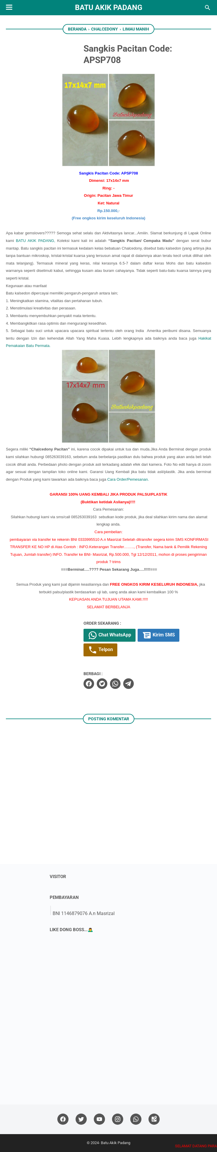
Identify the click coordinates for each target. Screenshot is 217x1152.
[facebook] (89, 683)
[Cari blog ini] (207, 7)
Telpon (100, 650)
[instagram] (117, 1119)
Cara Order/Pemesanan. (128, 479)
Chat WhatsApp (109, 635)
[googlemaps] (154, 1119)
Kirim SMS (158, 635)
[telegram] (128, 683)
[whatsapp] (115, 683)
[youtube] (99, 1119)
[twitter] (102, 683)
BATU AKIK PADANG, (36, 240)
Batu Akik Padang (108, 7)
